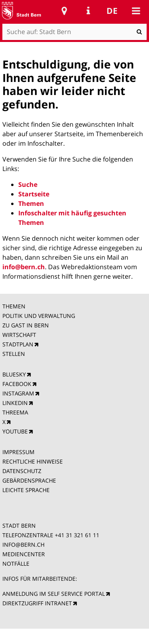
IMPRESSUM (18, 452)
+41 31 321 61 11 (77, 535)
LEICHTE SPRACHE (26, 490)
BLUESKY (14, 374)
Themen (31, 203)
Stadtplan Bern (64, 10)
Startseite (33, 194)
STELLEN (13, 353)
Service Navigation (88, 10)
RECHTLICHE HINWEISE (32, 461)
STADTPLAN (17, 344)
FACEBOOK (16, 384)
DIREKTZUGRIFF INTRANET (37, 603)
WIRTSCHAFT (19, 334)
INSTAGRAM (18, 393)
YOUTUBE (15, 431)
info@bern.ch (23, 266)
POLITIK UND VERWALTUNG (38, 315)
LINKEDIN (15, 403)
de (112, 10)
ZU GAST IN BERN (25, 325)
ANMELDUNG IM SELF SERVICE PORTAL (53, 593)
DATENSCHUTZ (21, 471)
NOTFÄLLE (15, 563)
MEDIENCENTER (23, 554)
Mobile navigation (136, 10)
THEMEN (13, 306)
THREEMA (15, 412)
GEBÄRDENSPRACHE (29, 480)
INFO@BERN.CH (23, 544)
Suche (27, 184)
